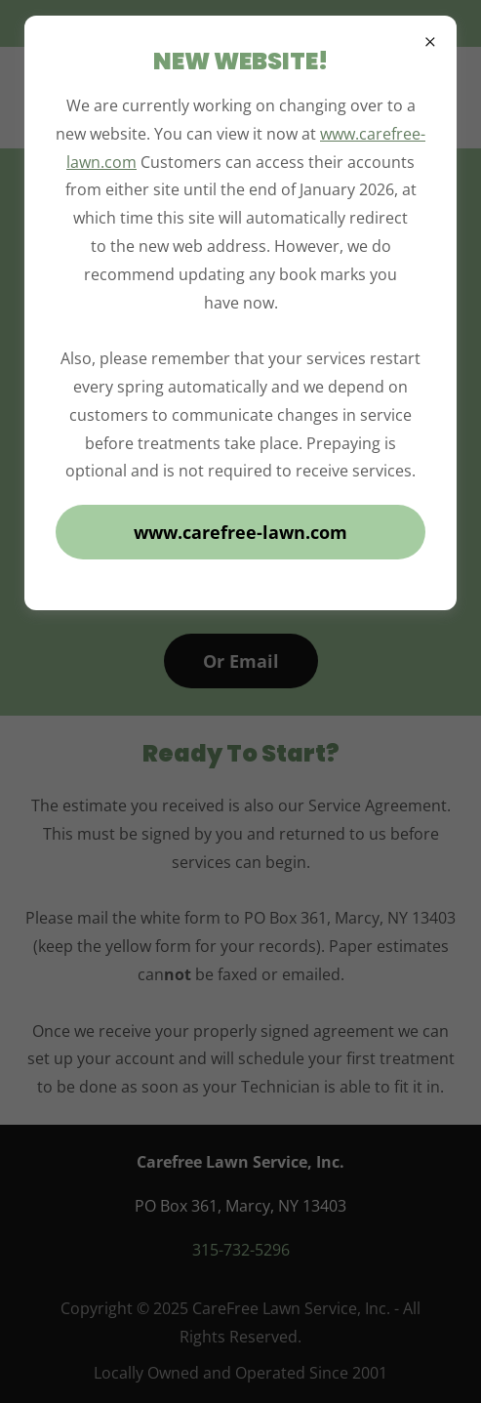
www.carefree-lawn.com (240, 532)
